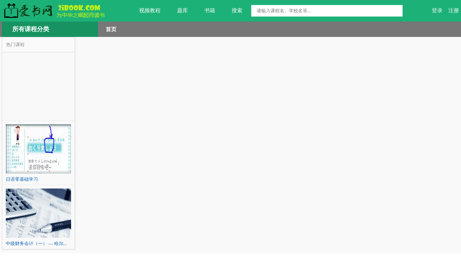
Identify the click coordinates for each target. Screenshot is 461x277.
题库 (178, 11)
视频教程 (145, 11)
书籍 (205, 11)
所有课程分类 (30, 29)
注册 (453, 10)
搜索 (232, 11)
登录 (437, 10)
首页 (111, 29)
